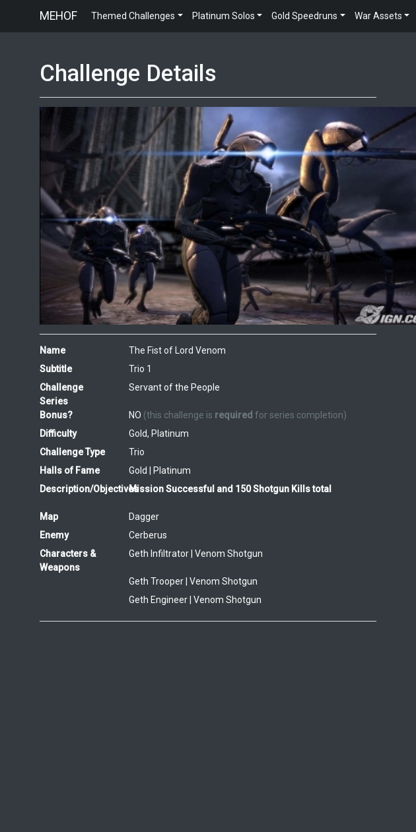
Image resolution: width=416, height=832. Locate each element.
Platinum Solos (223, 16)
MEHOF (58, 15)
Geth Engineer (158, 599)
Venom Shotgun (229, 553)
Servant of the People (174, 387)
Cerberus (148, 535)
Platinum (172, 470)
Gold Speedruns (304, 16)
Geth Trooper (156, 581)
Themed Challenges (133, 16)
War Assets (378, 16)
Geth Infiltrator (159, 553)
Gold (138, 470)
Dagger (144, 516)
